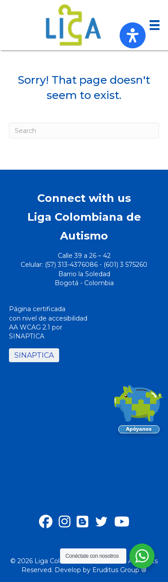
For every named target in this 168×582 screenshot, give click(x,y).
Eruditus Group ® (119, 570)
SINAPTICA (34, 355)
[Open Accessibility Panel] (133, 35)
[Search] (84, 130)
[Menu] (154, 25)
